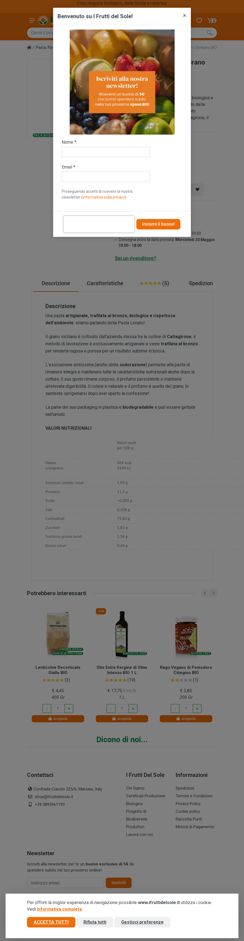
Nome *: (69, 142)
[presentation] (99, 224)
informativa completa (59, 909)
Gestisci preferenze (142, 922)
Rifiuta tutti (94, 922)
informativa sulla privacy (104, 197)
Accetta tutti (51, 922)
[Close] (184, 15)
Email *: (69, 167)
